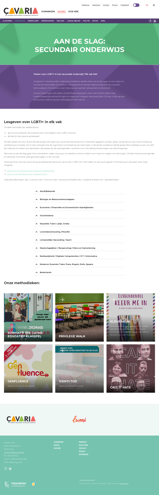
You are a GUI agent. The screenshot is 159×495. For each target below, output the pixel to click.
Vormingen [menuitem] (48, 12)
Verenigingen (47, 21)
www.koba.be (124, 483)
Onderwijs (20, 21)
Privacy (115, 5)
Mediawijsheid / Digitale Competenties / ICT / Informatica (68, 256)
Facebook (150, 21)
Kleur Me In (120, 321)
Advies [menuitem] (62, 12)
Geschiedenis (46, 216)
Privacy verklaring (87, 480)
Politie (86, 21)
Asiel (103, 21)
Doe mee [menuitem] (73, 12)
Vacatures (96, 5)
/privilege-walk (61, 299)
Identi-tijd (68, 381)
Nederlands (45, 272)
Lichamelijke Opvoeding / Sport (55, 240)
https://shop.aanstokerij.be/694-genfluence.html (10, 351)
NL (147, 5)
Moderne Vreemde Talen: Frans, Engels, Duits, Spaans (66, 264)
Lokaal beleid (73, 21)
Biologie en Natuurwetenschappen (57, 199)
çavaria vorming (21, 12)
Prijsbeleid (125, 5)
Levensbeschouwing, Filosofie (55, 232)
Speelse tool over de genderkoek (21, 386)
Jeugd (95, 21)
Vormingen (58, 442)
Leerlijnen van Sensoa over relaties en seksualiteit (31, 171)
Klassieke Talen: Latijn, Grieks (54, 224)
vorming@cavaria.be (14, 452)
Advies (56, 445)
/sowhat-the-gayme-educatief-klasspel (10, 299)
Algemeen (7, 21)
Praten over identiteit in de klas (71, 386)
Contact (106, 5)
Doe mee (57, 448)
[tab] (79, 191)
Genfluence (18, 381)
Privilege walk (72, 336)
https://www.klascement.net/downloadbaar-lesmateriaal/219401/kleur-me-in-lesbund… (113, 299)
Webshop (85, 5)
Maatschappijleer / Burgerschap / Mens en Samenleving (67, 248)
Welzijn (60, 21)
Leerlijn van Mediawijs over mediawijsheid (27, 174)
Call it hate (120, 387)
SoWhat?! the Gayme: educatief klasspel (25, 334)
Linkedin (154, 21)
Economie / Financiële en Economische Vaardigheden (66, 207)
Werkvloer (33, 21)
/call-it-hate (113, 351)
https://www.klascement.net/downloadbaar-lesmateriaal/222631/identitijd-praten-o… (61, 351)
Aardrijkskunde (47, 191)
